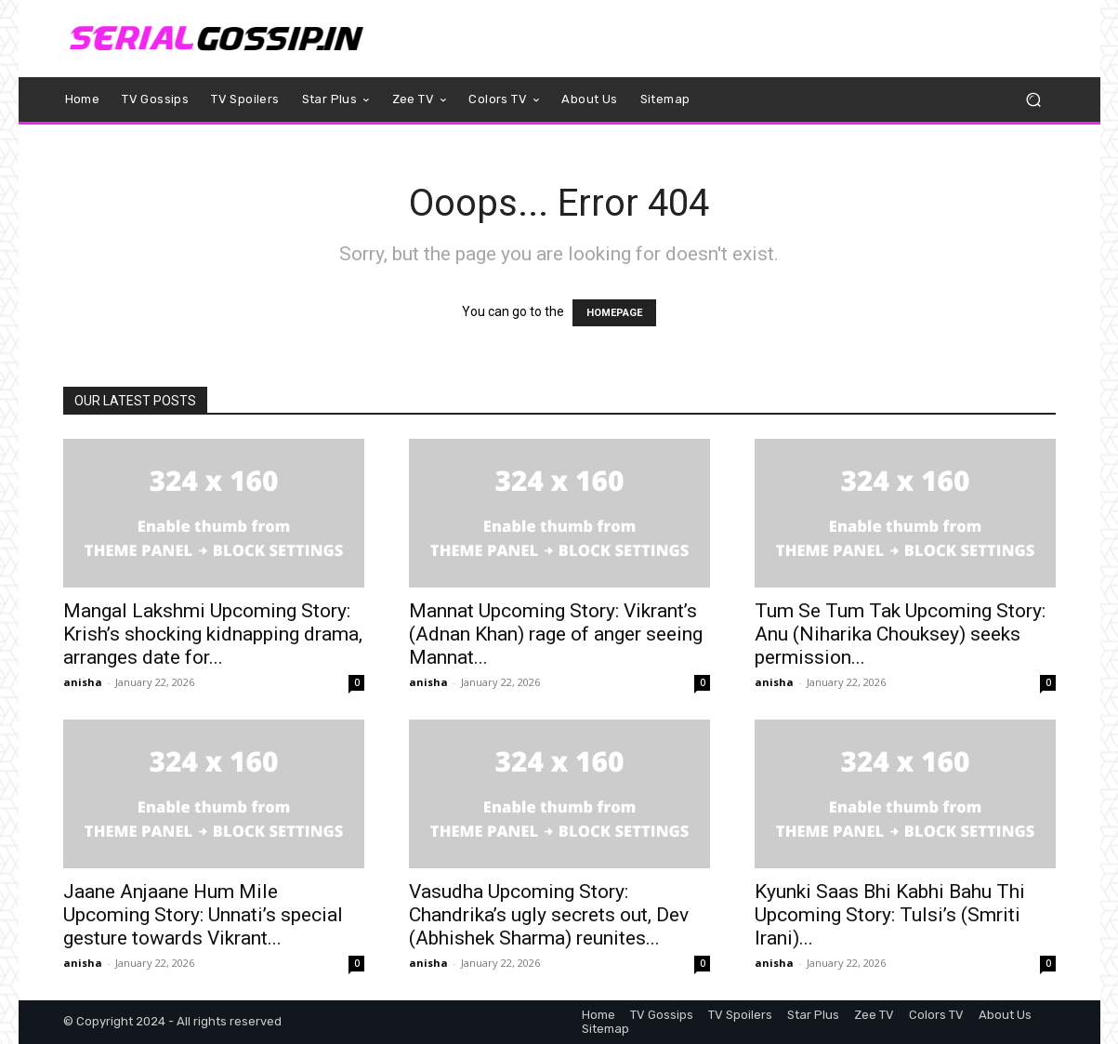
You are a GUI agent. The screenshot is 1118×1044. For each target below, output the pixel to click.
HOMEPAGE (614, 313)
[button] (1034, 99)
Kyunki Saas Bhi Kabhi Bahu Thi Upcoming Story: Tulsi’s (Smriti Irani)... (890, 914)
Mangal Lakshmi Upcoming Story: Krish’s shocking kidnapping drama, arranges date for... (212, 634)
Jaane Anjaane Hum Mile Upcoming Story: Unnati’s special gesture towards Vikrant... (203, 914)
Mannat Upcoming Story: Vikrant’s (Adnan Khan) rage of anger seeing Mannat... (556, 634)
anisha (82, 682)
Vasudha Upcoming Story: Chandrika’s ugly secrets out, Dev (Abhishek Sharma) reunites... (549, 914)
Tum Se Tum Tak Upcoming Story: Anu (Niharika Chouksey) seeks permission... (900, 634)
